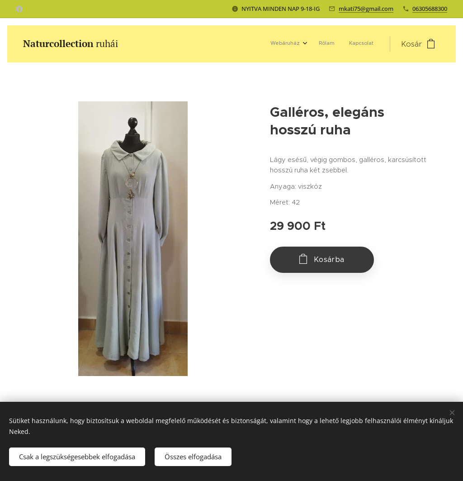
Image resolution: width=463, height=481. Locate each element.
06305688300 (429, 9)
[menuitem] (345, 44)
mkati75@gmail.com (366, 9)
